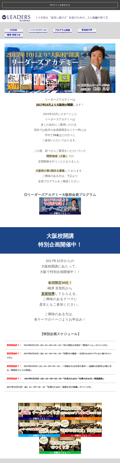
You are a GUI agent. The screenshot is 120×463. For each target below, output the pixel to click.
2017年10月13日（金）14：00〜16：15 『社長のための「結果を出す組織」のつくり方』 (49, 377)
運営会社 (12, 455)
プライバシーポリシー (33, 455)
